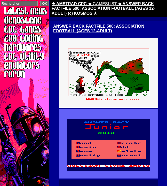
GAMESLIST (105, 4)
